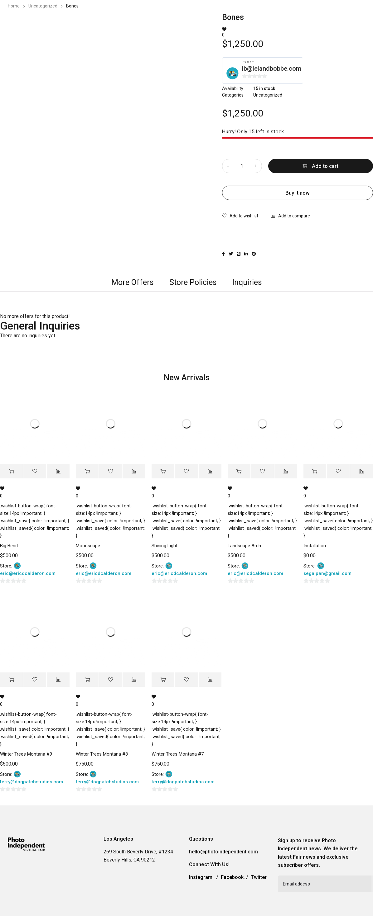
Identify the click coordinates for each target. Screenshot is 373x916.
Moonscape (88, 545)
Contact (308, 23)
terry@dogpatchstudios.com (31, 782)
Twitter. (259, 877)
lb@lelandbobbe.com (271, 68)
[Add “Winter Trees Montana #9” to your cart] (11, 679)
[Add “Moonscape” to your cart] (87, 471)
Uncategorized (42, 5)
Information (275, 23)
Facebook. (233, 877)
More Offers (132, 282)
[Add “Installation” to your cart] (314, 471)
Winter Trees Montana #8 (102, 754)
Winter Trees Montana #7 (178, 754)
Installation (314, 545)
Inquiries (247, 282)
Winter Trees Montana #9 (26, 754)
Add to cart (325, 166)
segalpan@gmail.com (327, 573)
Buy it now (297, 193)
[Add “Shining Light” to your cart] (163, 471)
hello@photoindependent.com (223, 852)
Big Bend (9, 545)
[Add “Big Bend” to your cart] (11, 471)
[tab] (133, 282)
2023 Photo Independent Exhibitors (211, 23)
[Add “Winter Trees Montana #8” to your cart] (87, 679)
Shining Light (164, 545)
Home (14, 5)
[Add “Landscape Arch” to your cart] (239, 471)
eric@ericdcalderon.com (28, 573)
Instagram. (201, 877)
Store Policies (193, 282)
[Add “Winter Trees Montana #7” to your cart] (163, 679)
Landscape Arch (244, 545)
